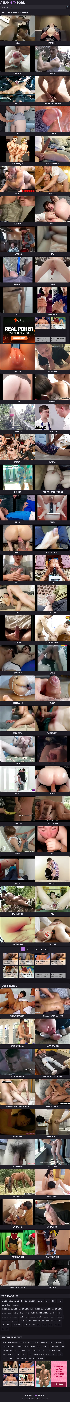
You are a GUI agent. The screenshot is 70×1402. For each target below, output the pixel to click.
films (60, 1313)
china (53, 1301)
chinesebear (6, 1305)
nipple (39, 1317)
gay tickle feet (39, 1354)
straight (11, 1358)
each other (23, 1317)
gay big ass (6, 1321)
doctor (46, 1317)
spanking (53, 1313)
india (50, 1325)
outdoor (5, 1329)
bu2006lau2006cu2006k (39, 1313)
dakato (36, 1342)
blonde (23, 1358)
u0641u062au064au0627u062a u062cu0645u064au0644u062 (41, 1321)
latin (35, 1350)
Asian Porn (12, 3)
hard (44, 1325)
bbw (60, 1354)
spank (60, 1301)
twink (4, 1342)
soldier (17, 1354)
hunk (39, 1346)
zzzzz (24, 1354)
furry (47, 1301)
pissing (14, 1321)
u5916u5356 (17, 1325)
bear (22, 1313)
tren (48, 1350)
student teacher (20, 1350)
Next (46, 949)
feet (27, 1313)
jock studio (59, 1342)
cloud (20, 1346)
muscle (32, 1317)
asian (4, 1313)
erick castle (55, 1346)
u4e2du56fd (6, 1325)
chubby (42, 1350)
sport (54, 1354)
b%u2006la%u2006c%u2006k (12, 1301)
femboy (60, 1317)
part (62, 1346)
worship (31, 1358)
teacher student (7, 1354)
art (18, 1358)
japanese (16, 1305)
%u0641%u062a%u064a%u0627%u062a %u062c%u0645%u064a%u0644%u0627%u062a (32, 1309)
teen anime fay (7, 1350)
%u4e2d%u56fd (29, 1325)
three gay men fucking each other (20, 1342)
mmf (29, 1350)
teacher (45, 1346)
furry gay (44, 1342)
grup (38, 1325)
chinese (40, 1301)
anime (16, 1313)
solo (9, 1313)
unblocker (5, 1346)
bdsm (53, 1317)
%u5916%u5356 (30, 1301)
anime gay (13, 1317)
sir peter (5, 1317)
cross (48, 1354)
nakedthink (56, 1350)
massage (58, 1325)
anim (51, 1342)
